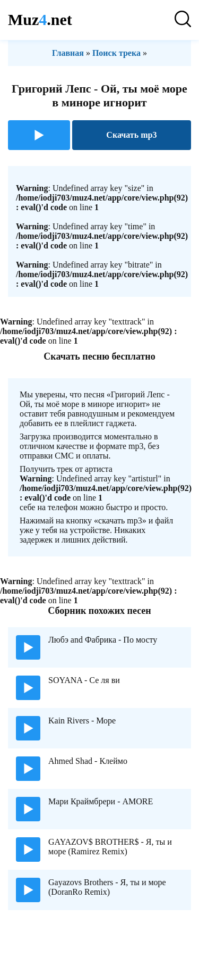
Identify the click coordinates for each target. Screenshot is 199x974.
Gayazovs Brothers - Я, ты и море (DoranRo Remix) (107, 887)
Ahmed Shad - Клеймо (87, 760)
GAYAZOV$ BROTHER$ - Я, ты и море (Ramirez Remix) (110, 846)
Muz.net (40, 19)
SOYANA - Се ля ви (84, 680)
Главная (68, 52)
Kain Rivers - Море (82, 720)
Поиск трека (116, 52)
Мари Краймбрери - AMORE (100, 801)
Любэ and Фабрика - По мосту (102, 639)
